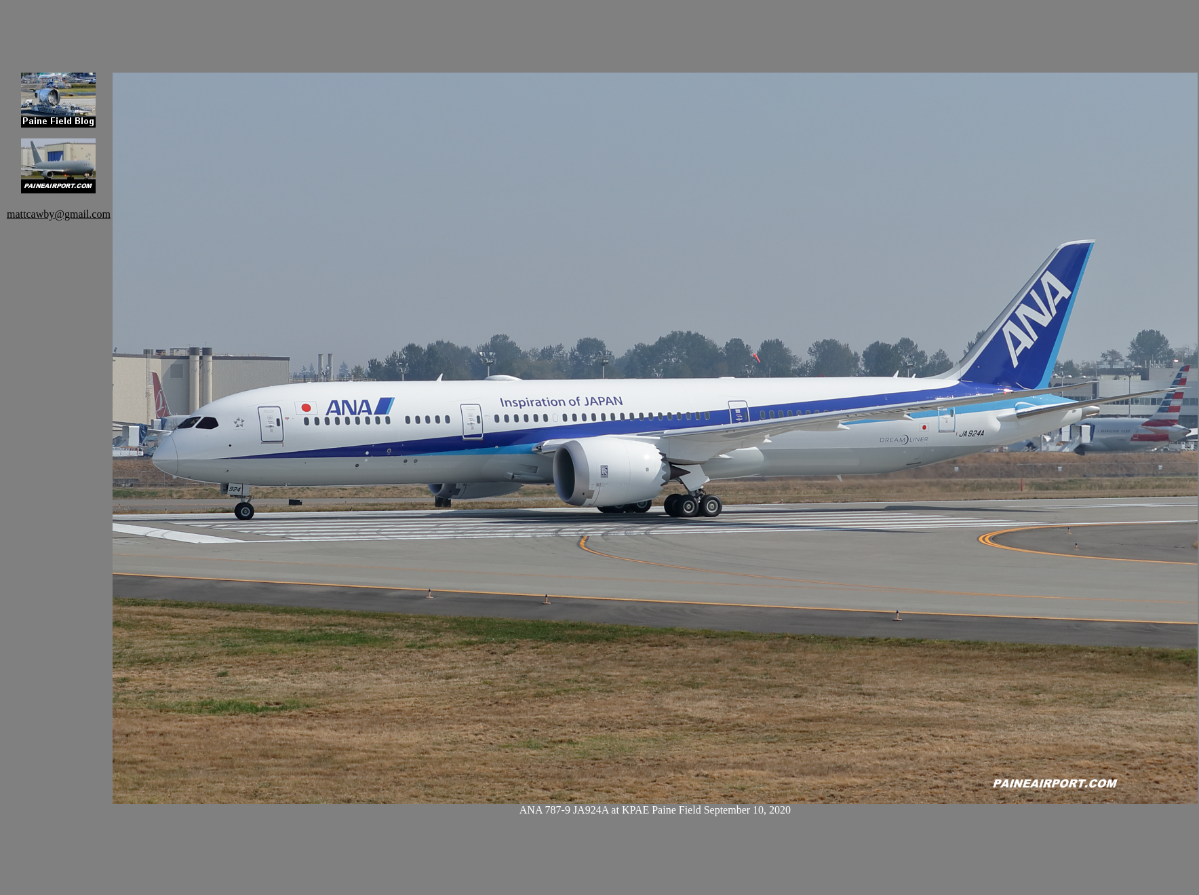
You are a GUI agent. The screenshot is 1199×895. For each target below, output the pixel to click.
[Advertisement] (218, 27)
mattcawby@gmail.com (59, 214)
